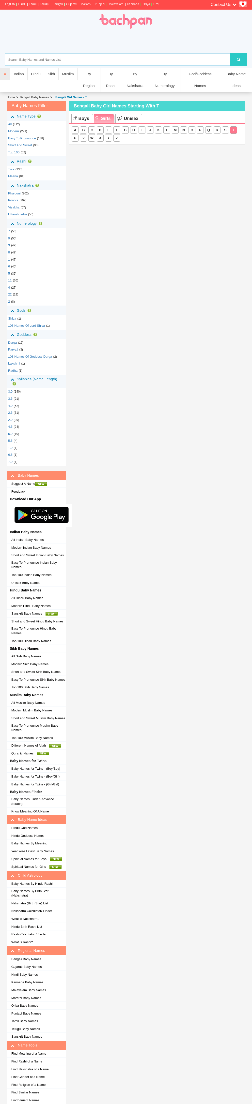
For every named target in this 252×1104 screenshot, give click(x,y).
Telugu (44, 4)
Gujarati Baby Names (26, 967)
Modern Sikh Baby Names (29, 664)
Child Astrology (26, 875)
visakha (13, 207)
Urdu (156, 4)
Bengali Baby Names (34, 97)
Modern (13, 131)
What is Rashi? (22, 942)
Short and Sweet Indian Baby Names (37, 555)
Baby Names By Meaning (29, 843)
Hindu (36, 74)
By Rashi (110, 80)
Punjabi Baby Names (26, 1013)
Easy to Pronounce (22, 138)
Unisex (127, 118)
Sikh (51, 74)
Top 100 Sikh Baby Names (30, 687)
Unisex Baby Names (25, 583)
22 (10, 294)
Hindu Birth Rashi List (26, 926)
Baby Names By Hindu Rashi (32, 883)
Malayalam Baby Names (28, 990)
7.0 (10, 462)
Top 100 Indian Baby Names (31, 575)
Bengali (58, 4)
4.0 (10, 406)
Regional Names (28, 950)
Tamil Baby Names (24, 1021)
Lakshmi (14, 363)
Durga (12, 342)
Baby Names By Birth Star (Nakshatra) (29, 893)
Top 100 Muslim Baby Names (32, 738)
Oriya (146, 4)
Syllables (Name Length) (34, 381)
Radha (12, 370)
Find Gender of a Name (28, 1077)
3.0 (10, 391)
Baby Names (25, 475)
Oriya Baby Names (24, 1005)
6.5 (10, 454)
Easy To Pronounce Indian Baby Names (34, 565)
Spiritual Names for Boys (36, 859)
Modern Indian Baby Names (31, 547)
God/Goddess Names (200, 80)
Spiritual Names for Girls (36, 867)
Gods (22, 310)
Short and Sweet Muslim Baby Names (38, 718)
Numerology (27, 223)
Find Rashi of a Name (26, 1061)
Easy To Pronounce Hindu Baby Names (33, 631)
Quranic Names (30, 753)
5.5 (10, 440)
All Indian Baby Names (27, 540)
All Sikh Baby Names (26, 656)
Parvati (13, 349)
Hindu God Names (24, 828)
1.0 (10, 448)
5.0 (10, 434)
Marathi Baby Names (26, 998)
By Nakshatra (135, 80)
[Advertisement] (143, 41)
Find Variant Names (25, 1100)
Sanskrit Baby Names (34, 614)
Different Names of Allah (36, 746)
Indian (19, 74)
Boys (81, 118)
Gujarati (71, 4)
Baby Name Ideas (236, 80)
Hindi (22, 4)
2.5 (10, 412)
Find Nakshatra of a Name (30, 1069)
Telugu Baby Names (25, 1029)
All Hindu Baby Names (27, 598)
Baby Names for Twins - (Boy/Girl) (35, 776)
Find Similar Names (25, 1092)
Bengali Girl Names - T (70, 97)
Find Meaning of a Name (28, 1053)
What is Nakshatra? (25, 919)
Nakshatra (26, 185)
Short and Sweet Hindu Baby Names (37, 621)
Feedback (18, 491)
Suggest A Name (29, 484)
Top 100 (13, 152)
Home (11, 97)
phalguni (14, 193)
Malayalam (116, 4)
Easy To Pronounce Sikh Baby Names (38, 679)
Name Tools (24, 1045)
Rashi (22, 161)
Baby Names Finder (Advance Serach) (32, 801)
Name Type (27, 116)
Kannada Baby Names (27, 982)
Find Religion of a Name (28, 1085)
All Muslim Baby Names (28, 703)
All (10, 124)
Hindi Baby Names (24, 974)
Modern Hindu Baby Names (31, 606)
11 (10, 280)
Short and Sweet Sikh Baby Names (36, 672)
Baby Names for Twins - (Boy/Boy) (35, 768)
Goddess (25, 334)
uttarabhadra (17, 214)
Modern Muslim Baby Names (31, 710)
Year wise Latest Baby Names (32, 851)
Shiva (12, 318)
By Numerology (165, 80)
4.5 (10, 426)
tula (11, 169)
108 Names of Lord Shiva (26, 325)
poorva (13, 200)
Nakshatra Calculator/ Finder (31, 911)
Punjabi (100, 4)
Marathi (86, 4)
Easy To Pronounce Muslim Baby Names (34, 728)
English (10, 4)
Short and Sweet (20, 145)
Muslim (68, 74)
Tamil (32, 4)
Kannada (133, 4)
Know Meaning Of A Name (30, 811)
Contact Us (224, 4)
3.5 (10, 398)
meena (13, 176)
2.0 (10, 420)
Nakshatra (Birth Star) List (29, 903)
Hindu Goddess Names (27, 836)
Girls (102, 118)
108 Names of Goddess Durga (30, 356)
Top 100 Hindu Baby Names (31, 641)
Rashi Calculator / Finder (29, 934)
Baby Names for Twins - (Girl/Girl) (35, 784)
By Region (89, 80)
